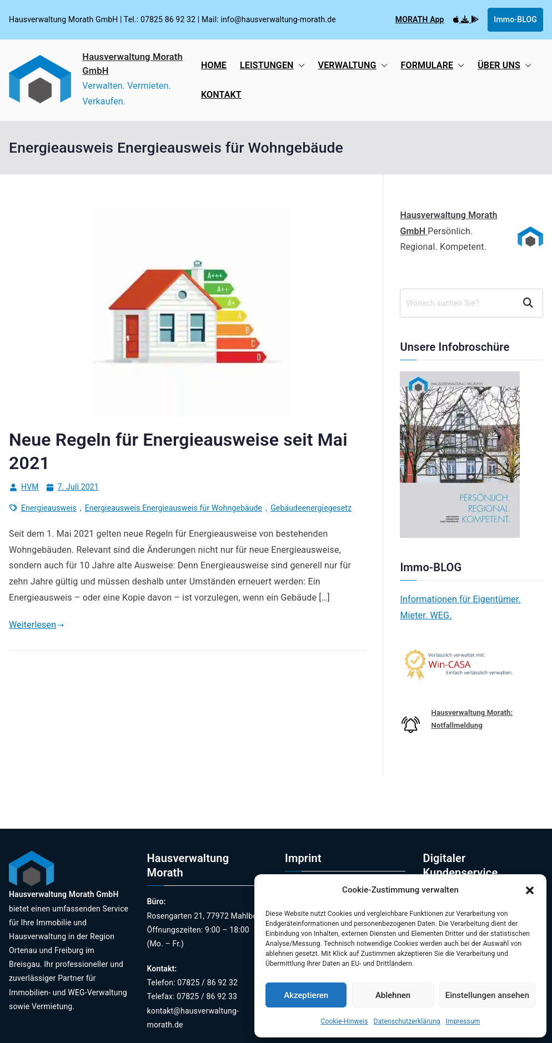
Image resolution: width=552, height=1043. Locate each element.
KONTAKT (221, 94)
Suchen (529, 303)
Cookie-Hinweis (344, 1021)
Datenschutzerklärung (407, 1021)
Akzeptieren (306, 995)
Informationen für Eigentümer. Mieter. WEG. (460, 607)
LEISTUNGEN (272, 66)
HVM (30, 486)
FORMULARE (433, 66)
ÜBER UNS (504, 66)
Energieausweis (49, 507)
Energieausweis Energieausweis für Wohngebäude (173, 507)
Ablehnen (392, 995)
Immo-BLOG (515, 19)
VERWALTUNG (353, 66)
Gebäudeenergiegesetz (311, 507)
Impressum (463, 1021)
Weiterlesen (36, 624)
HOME (214, 65)
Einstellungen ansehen (487, 995)
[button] (529, 890)
